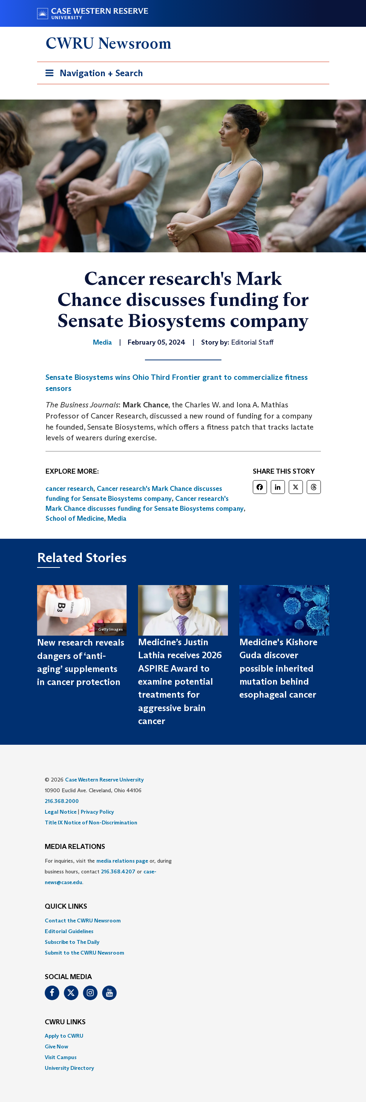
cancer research (69, 488)
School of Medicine (75, 518)
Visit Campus (60, 1057)
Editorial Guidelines (69, 931)
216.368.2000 (62, 801)
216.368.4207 (118, 871)
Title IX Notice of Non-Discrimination (91, 822)
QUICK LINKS (66, 907)
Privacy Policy (97, 811)
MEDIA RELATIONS (75, 847)
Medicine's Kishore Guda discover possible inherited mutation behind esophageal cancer (278, 668)
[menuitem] (183, 920)
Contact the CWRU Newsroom (83, 920)
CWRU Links (65, 1022)
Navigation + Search (92, 74)
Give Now (56, 1046)
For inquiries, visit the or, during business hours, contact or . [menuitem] (108, 871)
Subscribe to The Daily (72, 941)
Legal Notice (60, 811)
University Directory (69, 1067)
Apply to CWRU (64, 1035)
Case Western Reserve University (104, 779)
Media (117, 518)
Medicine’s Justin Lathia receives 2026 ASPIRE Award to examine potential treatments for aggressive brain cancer (180, 681)
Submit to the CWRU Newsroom (84, 952)
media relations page (122, 860)
